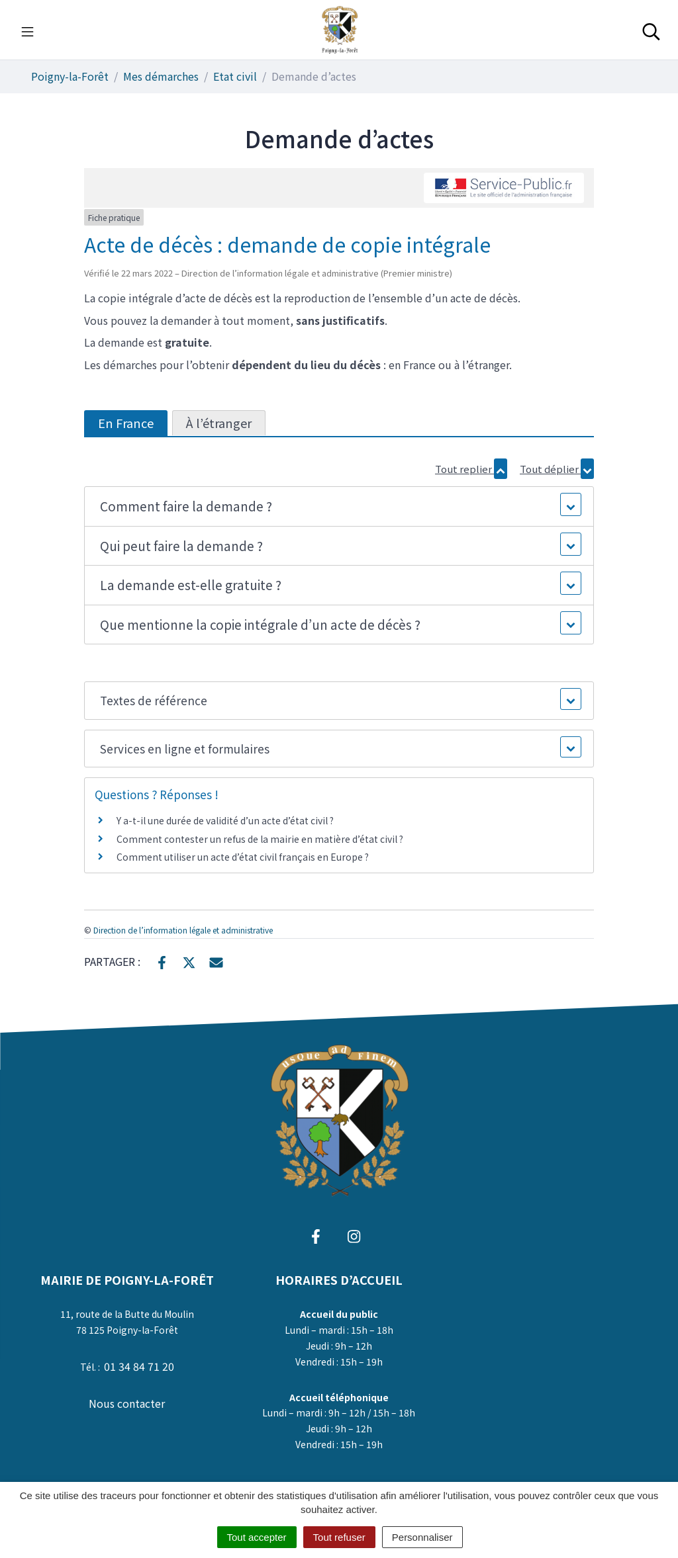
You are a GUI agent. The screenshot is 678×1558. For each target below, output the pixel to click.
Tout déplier (557, 468)
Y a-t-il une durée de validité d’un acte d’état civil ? (225, 820)
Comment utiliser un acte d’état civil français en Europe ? (243, 856)
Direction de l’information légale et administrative (183, 929)
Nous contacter (127, 1403)
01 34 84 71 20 (139, 1366)
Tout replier (471, 468)
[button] (339, 506)
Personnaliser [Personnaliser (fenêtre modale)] (422, 1537)
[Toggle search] (651, 30)
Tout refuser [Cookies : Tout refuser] (339, 1537)
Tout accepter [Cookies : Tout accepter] (257, 1537)
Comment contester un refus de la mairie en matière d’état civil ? (260, 838)
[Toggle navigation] (27, 29)
